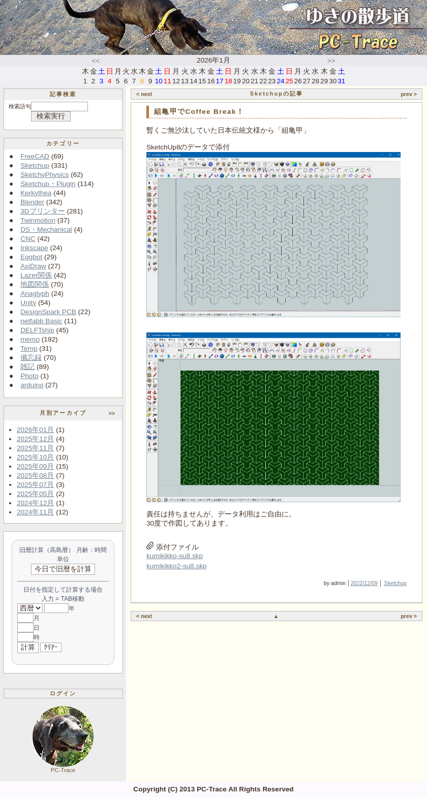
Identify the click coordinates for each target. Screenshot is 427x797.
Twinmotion (37, 220)
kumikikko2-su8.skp (176, 566)
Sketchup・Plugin (47, 184)
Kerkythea (35, 193)
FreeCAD (34, 156)
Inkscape (34, 248)
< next (144, 94)
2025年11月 (35, 448)
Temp (28, 348)
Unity (28, 302)
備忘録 (31, 357)
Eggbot (31, 257)
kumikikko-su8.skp (174, 556)
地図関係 (34, 284)
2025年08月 (35, 475)
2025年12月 (35, 439)
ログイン (63, 693)
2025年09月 (35, 466)
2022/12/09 (364, 583)
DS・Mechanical (46, 229)
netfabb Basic (41, 321)
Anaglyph (34, 293)
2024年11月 (35, 512)
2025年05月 (35, 494)
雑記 (27, 367)
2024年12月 (35, 503)
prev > (409, 94)
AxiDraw (33, 266)
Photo (29, 376)
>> (331, 61)
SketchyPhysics (44, 174)
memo (30, 339)
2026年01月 (35, 430)
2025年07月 (35, 484)
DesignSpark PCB (48, 312)
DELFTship (37, 330)
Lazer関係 (36, 275)
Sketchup (34, 165)
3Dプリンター (42, 211)
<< (96, 61)
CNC (27, 238)
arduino (31, 385)
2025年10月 (35, 457)
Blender (32, 202)
